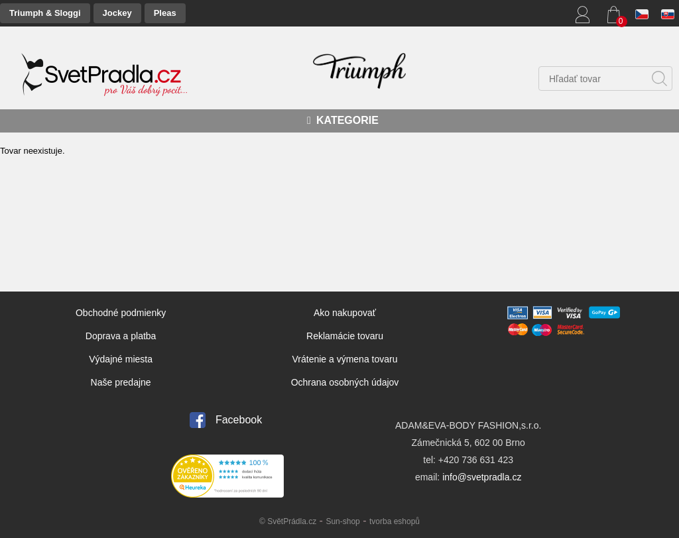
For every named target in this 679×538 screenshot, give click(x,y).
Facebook (239, 419)
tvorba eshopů (394, 521)
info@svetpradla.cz (481, 477)
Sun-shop (342, 521)
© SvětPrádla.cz (287, 521)
